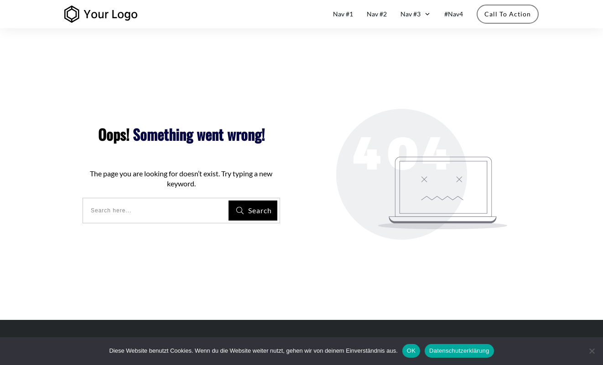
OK (411, 350)
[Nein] (591, 350)
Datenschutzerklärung (459, 350)
